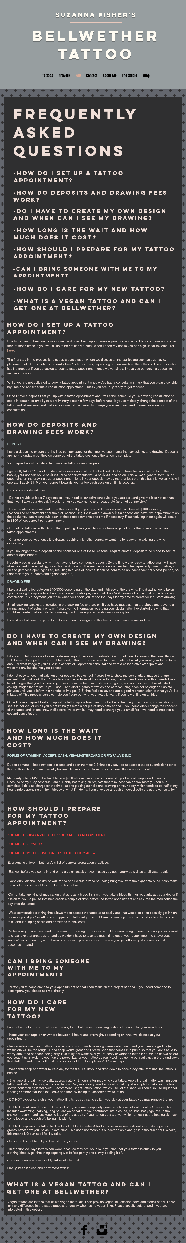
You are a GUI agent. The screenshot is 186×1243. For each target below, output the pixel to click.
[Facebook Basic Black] (84, 1230)
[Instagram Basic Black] (101, 1230)
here (10, 350)
